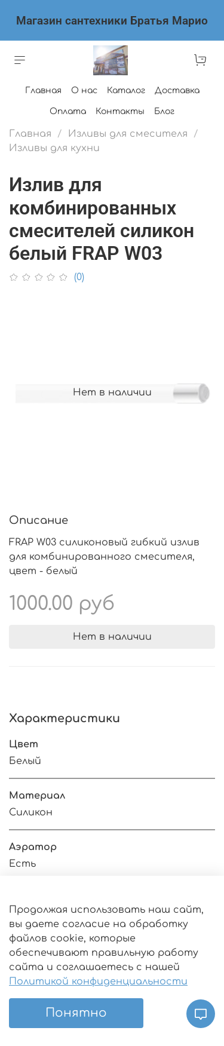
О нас (84, 90)
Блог (164, 111)
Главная (43, 90)
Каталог (126, 90)
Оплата (68, 111)
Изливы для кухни (54, 148)
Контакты (120, 111)
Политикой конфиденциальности (98, 981)
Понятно (76, 1013)
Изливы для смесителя (128, 133)
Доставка (177, 90)
